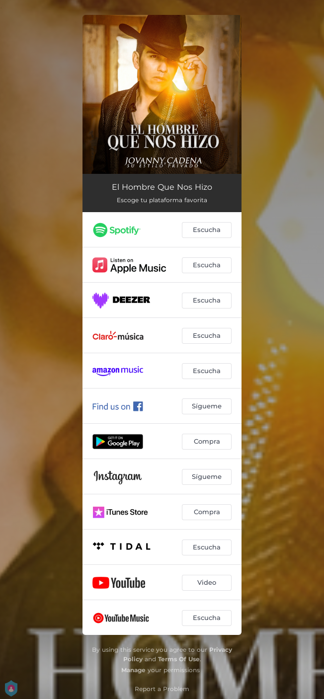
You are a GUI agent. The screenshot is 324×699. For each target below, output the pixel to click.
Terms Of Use (179, 659)
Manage (133, 670)
